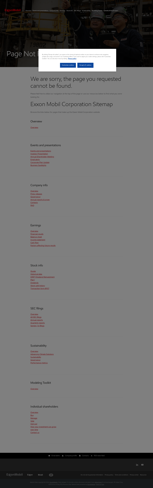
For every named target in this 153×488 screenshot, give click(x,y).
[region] (77, 60)
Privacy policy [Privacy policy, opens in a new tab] (72, 58)
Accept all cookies (85, 65)
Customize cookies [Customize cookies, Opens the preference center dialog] (68, 65)
